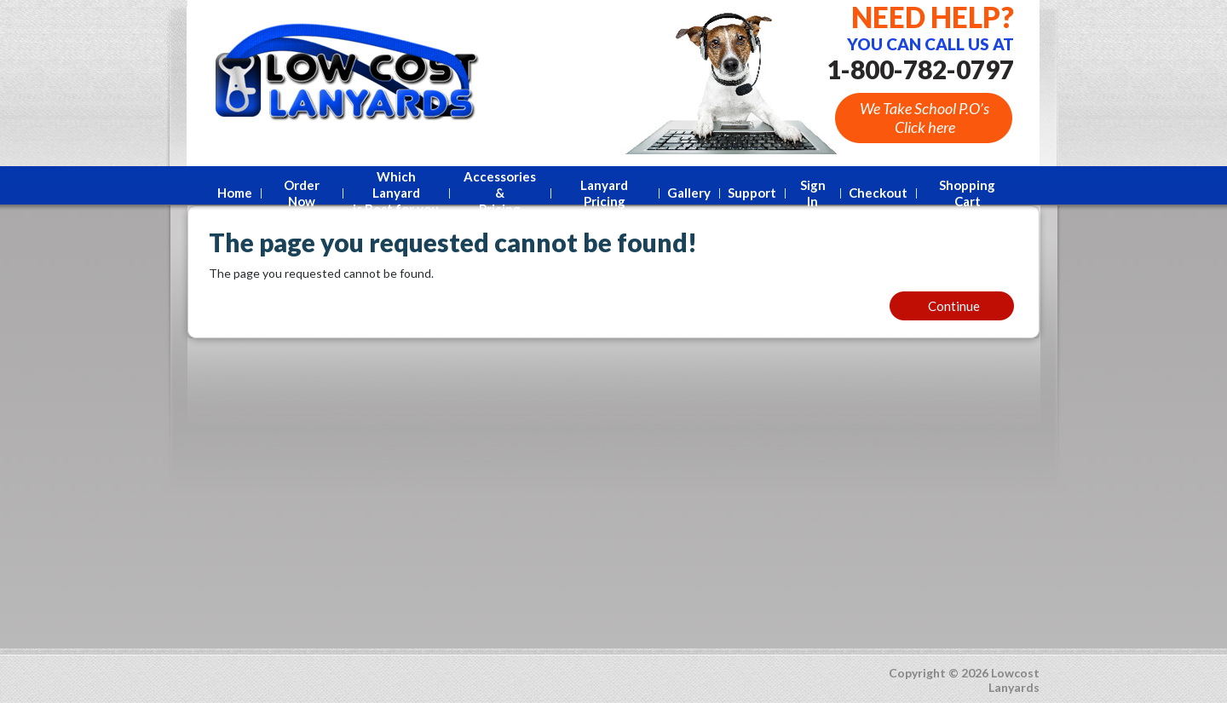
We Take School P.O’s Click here (924, 117)
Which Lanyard (395, 193)
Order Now (302, 193)
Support (752, 192)
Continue (954, 306)
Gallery (689, 192)
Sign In (813, 193)
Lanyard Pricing (604, 193)
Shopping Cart (967, 193)
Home (234, 192)
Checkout (878, 192)
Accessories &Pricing (500, 192)
